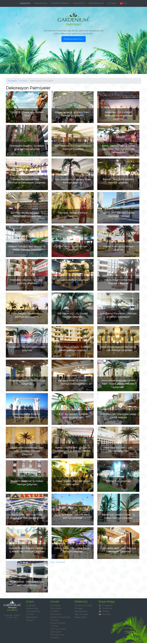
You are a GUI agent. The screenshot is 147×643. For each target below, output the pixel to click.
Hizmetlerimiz (33, 611)
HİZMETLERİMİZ (59, 3)
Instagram (106, 605)
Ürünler (23, 81)
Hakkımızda (32, 608)
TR (123, 3)
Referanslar (32, 617)
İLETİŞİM (112, 3)
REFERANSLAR (96, 3)
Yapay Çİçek (80, 617)
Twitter (104, 611)
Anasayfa (12, 81)
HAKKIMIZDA (40, 3)
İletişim (30, 620)
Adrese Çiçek (81, 611)
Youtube (105, 614)
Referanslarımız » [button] (74, 39)
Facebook (105, 608)
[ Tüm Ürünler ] (57, 562)
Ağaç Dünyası (81, 614)
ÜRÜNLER (78, 3)
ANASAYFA (26, 3)
